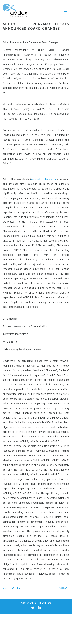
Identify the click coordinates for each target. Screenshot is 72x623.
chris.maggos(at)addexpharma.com (22, 349)
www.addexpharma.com (44, 179)
